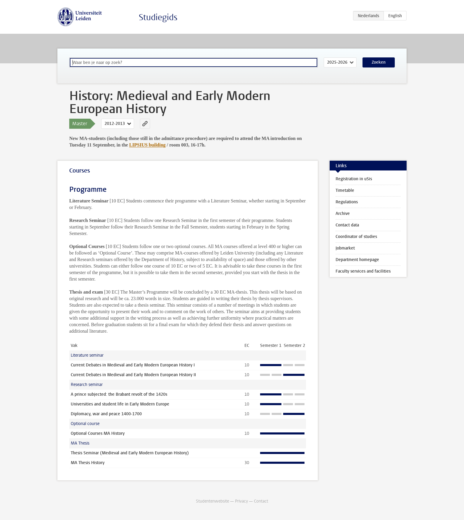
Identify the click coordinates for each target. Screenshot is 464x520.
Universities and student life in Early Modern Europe (120, 404)
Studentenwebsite (212, 501)
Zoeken (379, 62)
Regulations (347, 202)
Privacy (241, 501)
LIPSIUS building (147, 144)
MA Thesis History (87, 463)
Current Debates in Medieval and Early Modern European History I (133, 365)
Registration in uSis (354, 179)
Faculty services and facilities (363, 271)
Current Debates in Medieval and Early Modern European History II (133, 375)
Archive (343, 213)
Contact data (347, 225)
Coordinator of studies (356, 236)
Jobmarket (345, 248)
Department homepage (357, 260)
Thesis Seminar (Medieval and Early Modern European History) (130, 453)
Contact (261, 501)
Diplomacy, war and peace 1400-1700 (106, 414)
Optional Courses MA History (98, 433)
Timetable (345, 190)
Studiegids (158, 17)
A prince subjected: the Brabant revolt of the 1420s (119, 394)
